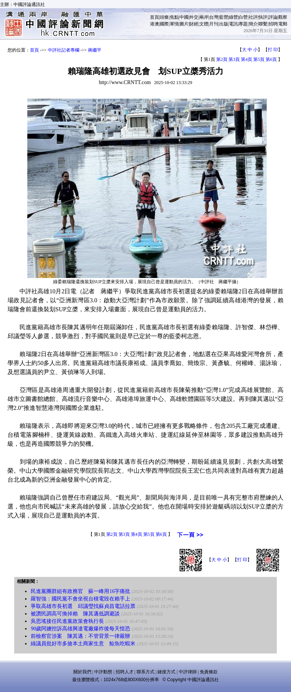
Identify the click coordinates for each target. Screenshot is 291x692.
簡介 (253, 24)
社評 (253, 17)
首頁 (154, 17)
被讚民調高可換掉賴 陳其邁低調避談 (75, 614)
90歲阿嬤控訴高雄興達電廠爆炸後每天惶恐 (80, 628)
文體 (203, 24)
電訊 (233, 24)
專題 (243, 24)
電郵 (282, 24)
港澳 (154, 24)
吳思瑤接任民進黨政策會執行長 (67, 621)
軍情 (174, 24)
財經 (193, 24)
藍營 (223, 17)
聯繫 (262, 24)
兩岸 (203, 17)
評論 (273, 17)
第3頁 (234, 59)
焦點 (174, 17)
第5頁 (258, 59)
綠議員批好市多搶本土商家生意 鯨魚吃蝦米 (83, 643)
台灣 (213, 17)
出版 (223, 24)
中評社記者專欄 (63, 50)
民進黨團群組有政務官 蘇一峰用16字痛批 (80, 591)
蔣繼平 (94, 50)
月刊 (213, 24)
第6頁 (271, 59)
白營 (243, 17)
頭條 (164, 17)
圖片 (184, 24)
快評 (262, 17)
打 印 (273, 49)
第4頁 (246, 59)
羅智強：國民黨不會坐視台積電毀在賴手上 (80, 599)
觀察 (282, 17)
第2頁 (221, 59)
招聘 (273, 24)
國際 (164, 24)
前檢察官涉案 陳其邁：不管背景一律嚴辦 (80, 636)
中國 (184, 17)
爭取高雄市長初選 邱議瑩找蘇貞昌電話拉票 (83, 606)
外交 (193, 17)
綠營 (233, 17)
